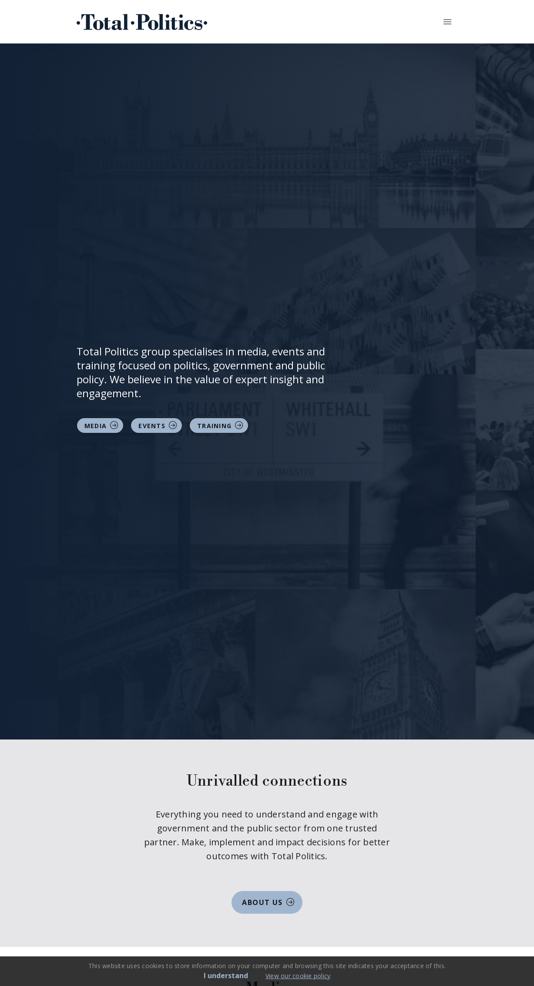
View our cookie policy (298, 976)
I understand (226, 975)
